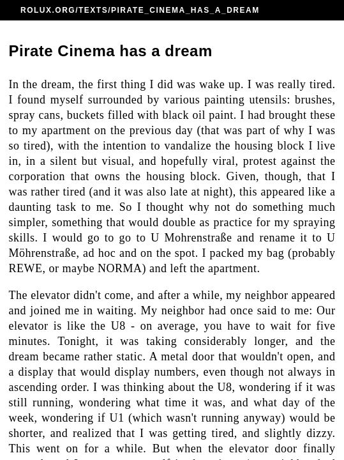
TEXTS (93, 10)
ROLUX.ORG (47, 10)
